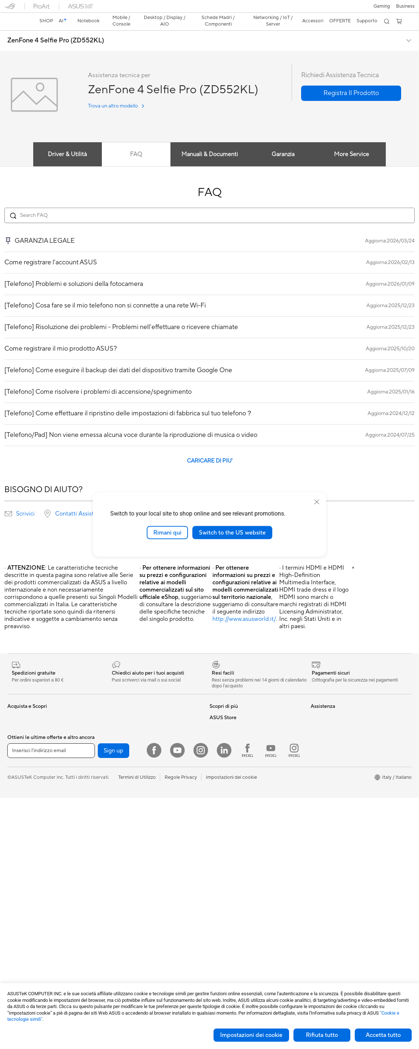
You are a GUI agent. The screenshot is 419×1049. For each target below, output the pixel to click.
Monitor (16, 859)
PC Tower (17, 892)
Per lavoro (18, 727)
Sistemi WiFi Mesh (127, 826)
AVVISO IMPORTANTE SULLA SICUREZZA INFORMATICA (343, 751)
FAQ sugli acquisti (229, 836)
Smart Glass (20, 870)
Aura (215, 748)
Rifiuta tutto (322, 1035)
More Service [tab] (351, 141)
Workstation (20, 925)
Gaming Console (25, 826)
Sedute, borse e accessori (134, 925)
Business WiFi (122, 815)
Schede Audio (22, 969)
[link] (210, 9)
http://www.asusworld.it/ (244, 606)
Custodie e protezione (131, 936)
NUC (12, 903)
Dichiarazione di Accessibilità (342, 737)
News (317, 726)
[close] (317, 502)
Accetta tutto (383, 1035)
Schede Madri (22, 947)
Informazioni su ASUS (334, 704)
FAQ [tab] (136, 141)
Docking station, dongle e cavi (139, 958)
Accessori (17, 771)
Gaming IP (118, 968)
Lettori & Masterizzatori (132, 737)
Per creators (20, 738)
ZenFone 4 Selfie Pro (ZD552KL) (55, 28)
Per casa (16, 716)
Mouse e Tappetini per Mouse (138, 881)
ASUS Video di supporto (236, 803)
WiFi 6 (113, 793)
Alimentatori (120, 726)
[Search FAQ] (209, 202)
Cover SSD (119, 748)
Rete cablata (120, 836)
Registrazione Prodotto (235, 792)
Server (114, 847)
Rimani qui (167, 532)
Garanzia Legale (227, 825)
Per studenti (20, 749)
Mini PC (15, 914)
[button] (10, 8)
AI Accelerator (122, 759)
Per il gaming (21, 760)
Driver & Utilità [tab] (67, 141)
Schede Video (22, 958)
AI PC (13, 782)
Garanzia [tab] (283, 141)
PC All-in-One (22, 881)
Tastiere (115, 870)
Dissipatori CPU (124, 715)
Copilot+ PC (20, 793)
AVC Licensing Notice (233, 704)
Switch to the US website (232, 532)
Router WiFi (120, 804)
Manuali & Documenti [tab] (209, 141)
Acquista (320, 776)
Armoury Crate (226, 737)
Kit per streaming (125, 914)
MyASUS (219, 814)
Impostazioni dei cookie (251, 1035)
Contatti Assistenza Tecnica (91, 501)
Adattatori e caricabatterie (136, 947)
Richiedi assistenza (230, 770)
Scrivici (25, 501)
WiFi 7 (113, 782)
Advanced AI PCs (228, 726)
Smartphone (20, 815)
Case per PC (120, 704)
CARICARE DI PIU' (209, 448)
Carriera (319, 715)
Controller (118, 903)
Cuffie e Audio (122, 892)
